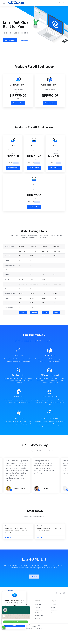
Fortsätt (14, 625)
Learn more (23, 40)
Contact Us (34, 576)
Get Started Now (9, 40)
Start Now (22, 312)
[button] (15, 622)
